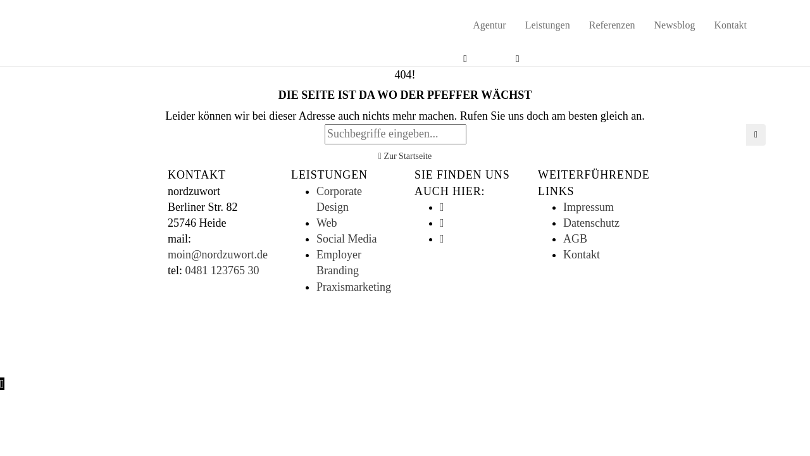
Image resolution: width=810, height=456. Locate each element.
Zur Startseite (405, 156)
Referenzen (612, 25)
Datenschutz (591, 223)
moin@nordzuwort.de (218, 254)
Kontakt (730, 25)
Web (326, 223)
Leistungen (547, 25)
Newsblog (674, 25)
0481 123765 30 (222, 270)
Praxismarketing (353, 287)
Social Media (346, 238)
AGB (575, 238)
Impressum (588, 207)
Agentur (489, 25)
